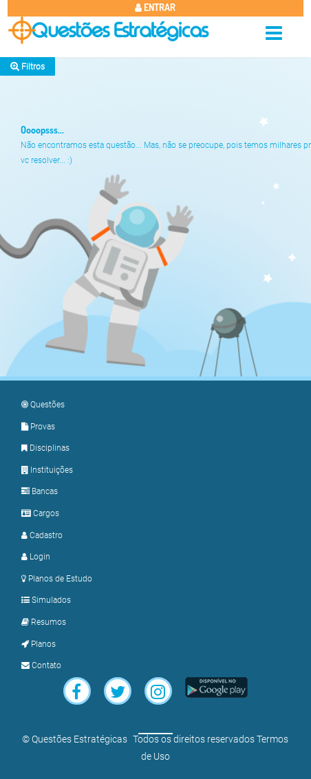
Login (35, 557)
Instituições (47, 470)
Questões (43, 404)
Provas (38, 426)
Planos (38, 644)
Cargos (40, 513)
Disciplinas (45, 448)
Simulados (46, 600)
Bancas (39, 491)
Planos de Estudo (56, 579)
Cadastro (42, 535)
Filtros (27, 66)
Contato (41, 665)
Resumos (43, 622)
